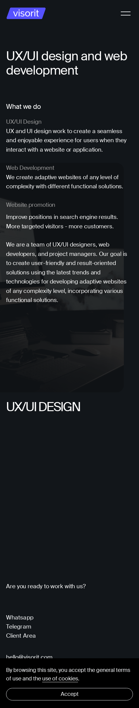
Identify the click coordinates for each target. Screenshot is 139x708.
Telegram (18, 626)
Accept (70, 694)
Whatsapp (19, 617)
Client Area (21, 635)
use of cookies (60, 678)
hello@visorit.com (29, 657)
